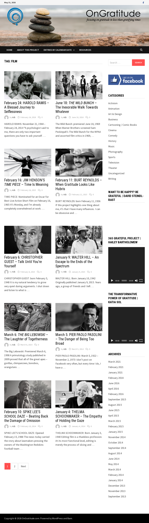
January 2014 (115, 480)
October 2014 (115, 442)
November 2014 (116, 437)
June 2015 (113, 410)
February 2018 (116, 378)
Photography (115, 151)
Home (9, 49)
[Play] (112, 280)
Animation (113, 108)
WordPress (57, 518)
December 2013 (116, 485)
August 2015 (115, 404)
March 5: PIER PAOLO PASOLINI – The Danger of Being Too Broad (78, 339)
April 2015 (113, 415)
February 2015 (116, 426)
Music (111, 146)
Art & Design (115, 114)
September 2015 (117, 399)
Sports (111, 157)
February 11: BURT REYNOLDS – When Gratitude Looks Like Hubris (78, 184)
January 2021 (115, 372)
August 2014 (115, 453)
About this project (28, 49)
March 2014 (114, 469)
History (112, 141)
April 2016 (113, 388)
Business (113, 119)
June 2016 (113, 383)
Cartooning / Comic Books (122, 124)
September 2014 (117, 448)
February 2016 (116, 394)
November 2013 (116, 491)
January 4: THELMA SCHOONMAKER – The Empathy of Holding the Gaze (78, 416)
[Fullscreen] (141, 280)
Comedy (112, 135)
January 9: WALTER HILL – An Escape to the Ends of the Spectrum (77, 261)
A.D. (14, 117)
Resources (85, 49)
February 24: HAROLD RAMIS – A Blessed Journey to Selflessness (26, 107)
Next (23, 466)
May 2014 (113, 464)
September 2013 (117, 496)
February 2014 (116, 475)
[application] (126, 265)
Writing (112, 178)
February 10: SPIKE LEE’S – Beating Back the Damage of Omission (26, 416)
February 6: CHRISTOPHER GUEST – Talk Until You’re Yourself (23, 261)
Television (113, 162)
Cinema (112, 130)
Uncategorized (116, 173)
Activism (113, 103)
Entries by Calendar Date (58, 49)
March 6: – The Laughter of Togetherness (26, 337)
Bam (69, 518)
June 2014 (113, 458)
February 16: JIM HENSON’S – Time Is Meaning (26, 182)
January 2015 (115, 431)
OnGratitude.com (30, 518)
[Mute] (136, 280)
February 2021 (116, 367)
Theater (112, 168)
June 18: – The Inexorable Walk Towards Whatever (76, 107)
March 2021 (114, 361)
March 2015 (114, 421)
